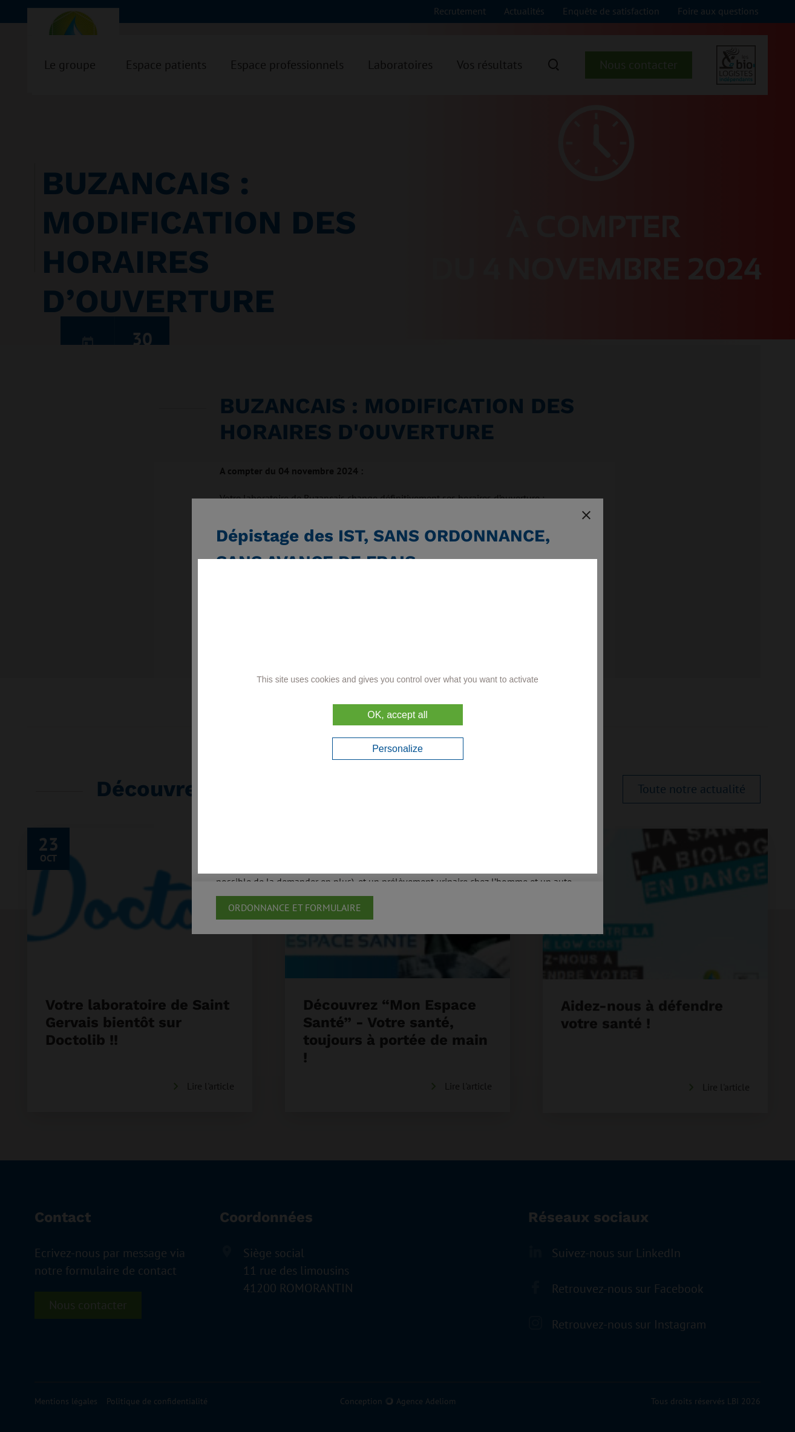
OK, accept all (397, 715)
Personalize (397, 749)
